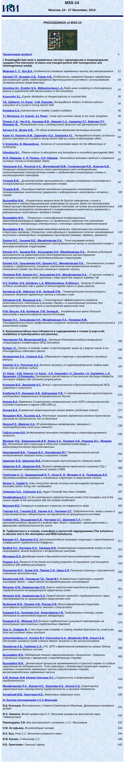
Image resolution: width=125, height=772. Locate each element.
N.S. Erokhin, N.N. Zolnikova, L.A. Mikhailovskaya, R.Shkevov (41, 283)
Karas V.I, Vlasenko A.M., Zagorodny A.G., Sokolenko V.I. (38, 135)
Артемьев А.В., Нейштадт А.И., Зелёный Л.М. (32, 291)
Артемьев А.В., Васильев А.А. (22, 300)
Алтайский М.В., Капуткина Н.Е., (24, 694)
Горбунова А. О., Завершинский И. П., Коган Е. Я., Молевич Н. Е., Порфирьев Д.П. (55, 475)
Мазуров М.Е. (12, 505)
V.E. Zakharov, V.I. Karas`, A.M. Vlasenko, (28, 102)
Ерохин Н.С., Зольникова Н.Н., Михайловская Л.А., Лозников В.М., (45, 319)
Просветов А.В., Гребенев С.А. (23, 646)
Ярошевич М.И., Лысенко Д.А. (22, 415)
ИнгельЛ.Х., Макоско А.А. (19, 424)
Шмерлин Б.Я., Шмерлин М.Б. (22, 461)
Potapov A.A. (11, 562)
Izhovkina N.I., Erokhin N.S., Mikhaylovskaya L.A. (33, 88)
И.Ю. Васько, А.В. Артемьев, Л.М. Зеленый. (31, 311)
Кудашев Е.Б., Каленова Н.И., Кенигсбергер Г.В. (33, 612)
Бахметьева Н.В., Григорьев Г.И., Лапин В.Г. (31, 578)
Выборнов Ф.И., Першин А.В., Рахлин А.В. (30, 604)
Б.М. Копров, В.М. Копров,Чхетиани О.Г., (29, 677)
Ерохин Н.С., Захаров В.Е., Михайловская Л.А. (33, 240)
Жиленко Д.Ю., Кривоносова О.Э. (24, 587)
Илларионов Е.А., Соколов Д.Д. (23, 356)
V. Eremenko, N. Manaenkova (21, 144)
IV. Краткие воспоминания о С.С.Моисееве (30, 700)
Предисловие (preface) (17, 54)
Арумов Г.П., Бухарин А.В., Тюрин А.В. (28, 76)
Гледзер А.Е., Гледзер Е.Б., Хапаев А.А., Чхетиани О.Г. (38, 511)
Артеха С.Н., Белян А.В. (18, 130)
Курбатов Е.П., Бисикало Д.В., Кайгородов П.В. (33, 393)
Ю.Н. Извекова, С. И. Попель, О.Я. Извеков (30, 158)
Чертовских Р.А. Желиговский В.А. (25, 339)
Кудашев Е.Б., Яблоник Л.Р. (20, 621)
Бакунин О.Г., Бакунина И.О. (21, 539)
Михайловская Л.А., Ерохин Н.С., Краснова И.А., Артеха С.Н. (42, 686)
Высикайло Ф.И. (13, 200)
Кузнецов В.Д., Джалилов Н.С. (22, 384)
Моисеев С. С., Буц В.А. (18, 71)
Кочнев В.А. (11, 401)
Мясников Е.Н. (12, 556)
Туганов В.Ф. (11, 180)
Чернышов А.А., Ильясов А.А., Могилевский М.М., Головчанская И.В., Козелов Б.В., (56, 166)
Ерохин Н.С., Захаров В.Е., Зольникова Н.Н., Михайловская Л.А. (44, 252)
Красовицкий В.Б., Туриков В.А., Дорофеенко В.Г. (35, 452)
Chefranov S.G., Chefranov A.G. (23, 491)
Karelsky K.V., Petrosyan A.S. (21, 365)
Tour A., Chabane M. (15, 629)
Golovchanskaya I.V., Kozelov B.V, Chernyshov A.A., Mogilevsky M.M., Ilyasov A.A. (53, 638)
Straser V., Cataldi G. (16, 483)
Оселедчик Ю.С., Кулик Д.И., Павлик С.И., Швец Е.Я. (36, 570)
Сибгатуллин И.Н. (14, 432)
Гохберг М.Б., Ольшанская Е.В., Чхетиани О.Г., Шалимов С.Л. (42, 519)
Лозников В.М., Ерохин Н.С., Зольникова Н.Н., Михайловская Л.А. (45, 274)
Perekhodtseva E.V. (15, 497)
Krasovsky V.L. (12, 96)
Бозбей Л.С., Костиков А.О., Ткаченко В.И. (30, 548)
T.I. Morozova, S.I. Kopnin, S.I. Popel (25, 116)
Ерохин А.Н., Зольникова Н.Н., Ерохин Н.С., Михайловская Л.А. (44, 263)
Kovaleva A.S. (12, 110)
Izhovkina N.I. (11, 152)
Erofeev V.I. (10, 348)
